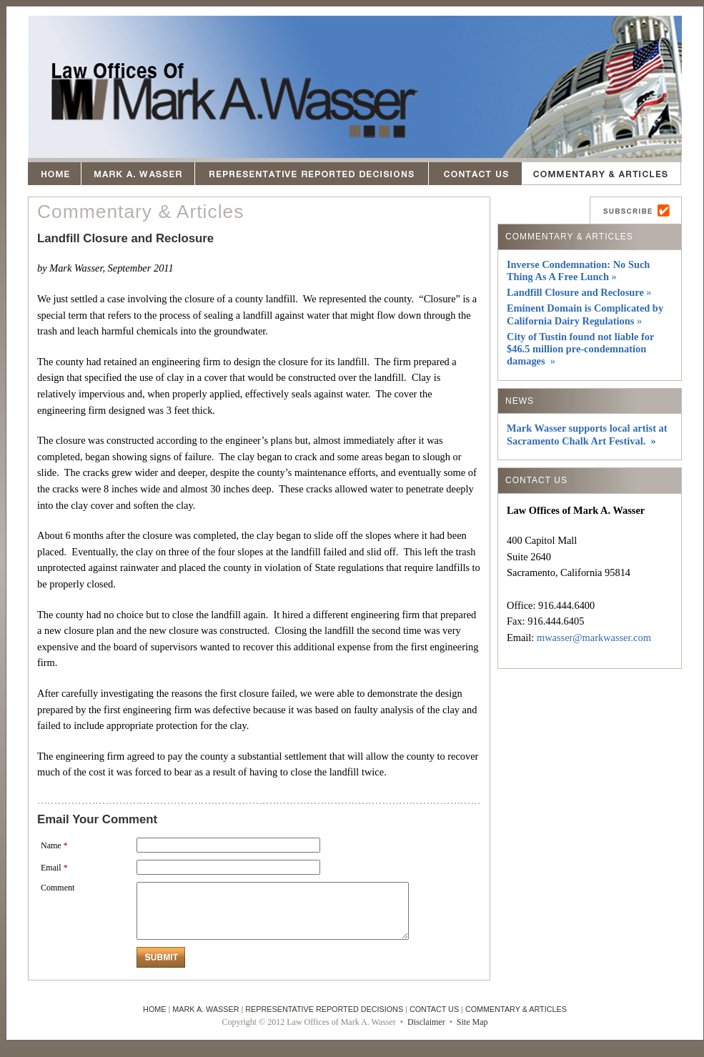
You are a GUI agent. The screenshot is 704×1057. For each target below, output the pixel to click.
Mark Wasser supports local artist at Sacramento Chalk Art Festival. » (587, 434)
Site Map (472, 1033)
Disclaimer (426, 1033)
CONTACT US (434, 1020)
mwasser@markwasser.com (594, 637)
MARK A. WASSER (205, 1020)
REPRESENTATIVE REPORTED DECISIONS (324, 1020)
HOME (154, 1020)
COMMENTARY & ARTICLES (516, 1020)
